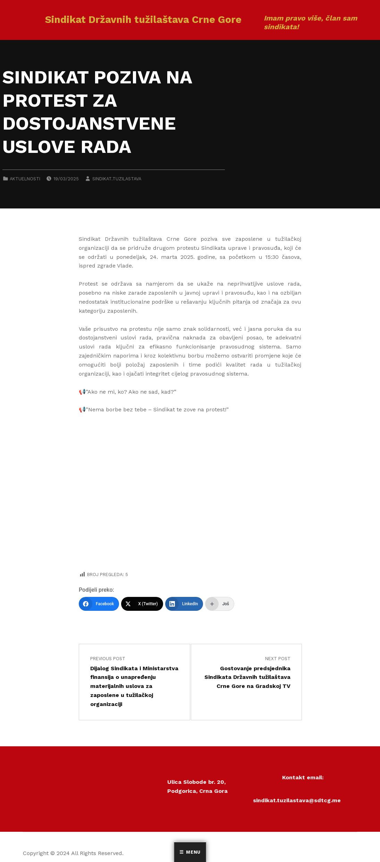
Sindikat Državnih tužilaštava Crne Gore (143, 19)
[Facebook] (99, 604)
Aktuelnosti (25, 178)
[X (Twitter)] (142, 604)
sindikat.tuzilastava (116, 178)
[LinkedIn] (184, 604)
